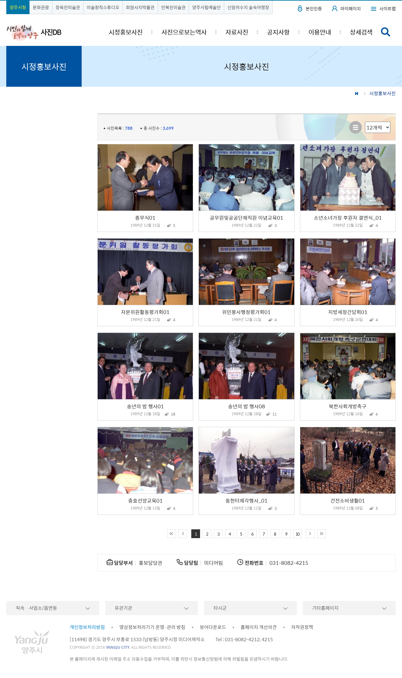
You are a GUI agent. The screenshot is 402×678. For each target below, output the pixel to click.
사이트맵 (387, 8)
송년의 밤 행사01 (145, 406)
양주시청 (18, 7)
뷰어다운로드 (213, 627)
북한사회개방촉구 (348, 406)
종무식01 (145, 217)
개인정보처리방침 (87, 627)
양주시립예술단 (206, 7)
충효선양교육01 (145, 500)
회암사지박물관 (140, 7)
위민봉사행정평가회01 (246, 312)
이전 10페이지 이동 (182, 533)
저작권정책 (302, 627)
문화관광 (41, 7)
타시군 (220, 607)
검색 (385, 31)
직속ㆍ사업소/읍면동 (36, 607)
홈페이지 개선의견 (259, 627)
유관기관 (123, 607)
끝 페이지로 (321, 533)
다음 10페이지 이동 (310, 533)
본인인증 (314, 8)
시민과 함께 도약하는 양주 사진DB (34, 32)
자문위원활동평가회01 (145, 312)
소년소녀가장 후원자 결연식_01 (348, 217)
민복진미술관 (173, 7)
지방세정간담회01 (347, 312)
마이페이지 (350, 8)
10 (297, 534)
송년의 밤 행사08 (246, 406)
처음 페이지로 (171, 533)
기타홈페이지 (325, 607)
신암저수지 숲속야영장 (248, 7)
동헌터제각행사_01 (246, 500)
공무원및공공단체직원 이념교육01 (246, 217)
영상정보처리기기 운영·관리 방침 (152, 627)
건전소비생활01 (347, 500)
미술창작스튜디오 (103, 7)
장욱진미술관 (68, 7)
